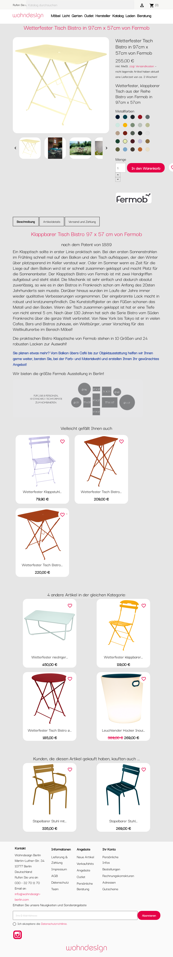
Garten (77, 15)
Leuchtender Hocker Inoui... (123, 730)
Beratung (144, 15)
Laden (130, 15)
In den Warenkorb (146, 168)
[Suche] (80, 5)
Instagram (17, 935)
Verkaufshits (85, 863)
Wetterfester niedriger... (49, 657)
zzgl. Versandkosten (141, 66)
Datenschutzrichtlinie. (54, 923)
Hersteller (102, 15)
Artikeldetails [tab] (51, 221)
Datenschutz (60, 882)
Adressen (109, 882)
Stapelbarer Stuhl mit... (50, 821)
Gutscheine (110, 888)
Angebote (83, 869)
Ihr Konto (109, 849)
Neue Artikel (85, 856)
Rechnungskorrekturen (118, 875)
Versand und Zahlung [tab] (82, 221)
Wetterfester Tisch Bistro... (101, 491)
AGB (54, 875)
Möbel (55, 15)
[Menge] (120, 167)
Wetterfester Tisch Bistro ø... (50, 730)
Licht (66, 15)
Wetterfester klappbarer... (123, 657)
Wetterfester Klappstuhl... (42, 491)
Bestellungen (111, 868)
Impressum (59, 868)
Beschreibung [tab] (26, 221)
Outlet (88, 15)
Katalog (118, 15)
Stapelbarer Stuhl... (123, 821)
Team (55, 888)
